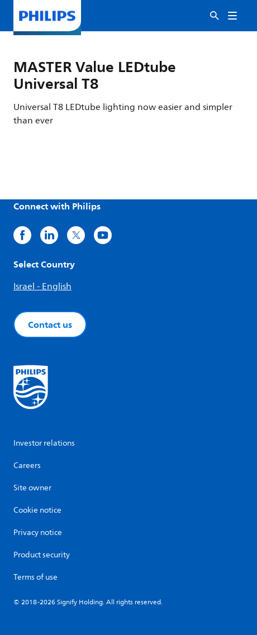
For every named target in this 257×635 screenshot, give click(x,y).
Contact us (50, 324)
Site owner (32, 487)
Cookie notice (37, 510)
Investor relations (44, 443)
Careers (27, 465)
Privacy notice (37, 532)
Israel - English (42, 286)
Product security (41, 554)
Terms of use (35, 577)
